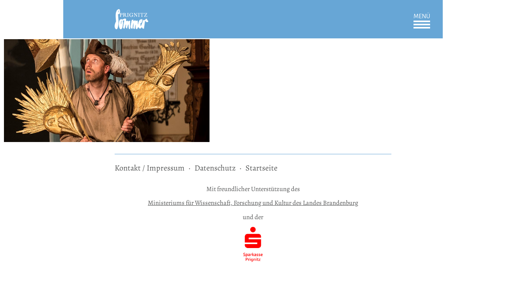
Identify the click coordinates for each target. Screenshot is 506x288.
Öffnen (421, 24)
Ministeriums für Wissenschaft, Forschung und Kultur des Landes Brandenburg (253, 202)
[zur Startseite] (131, 14)
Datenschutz (215, 168)
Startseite (261, 168)
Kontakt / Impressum (150, 168)
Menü (421, 16)
